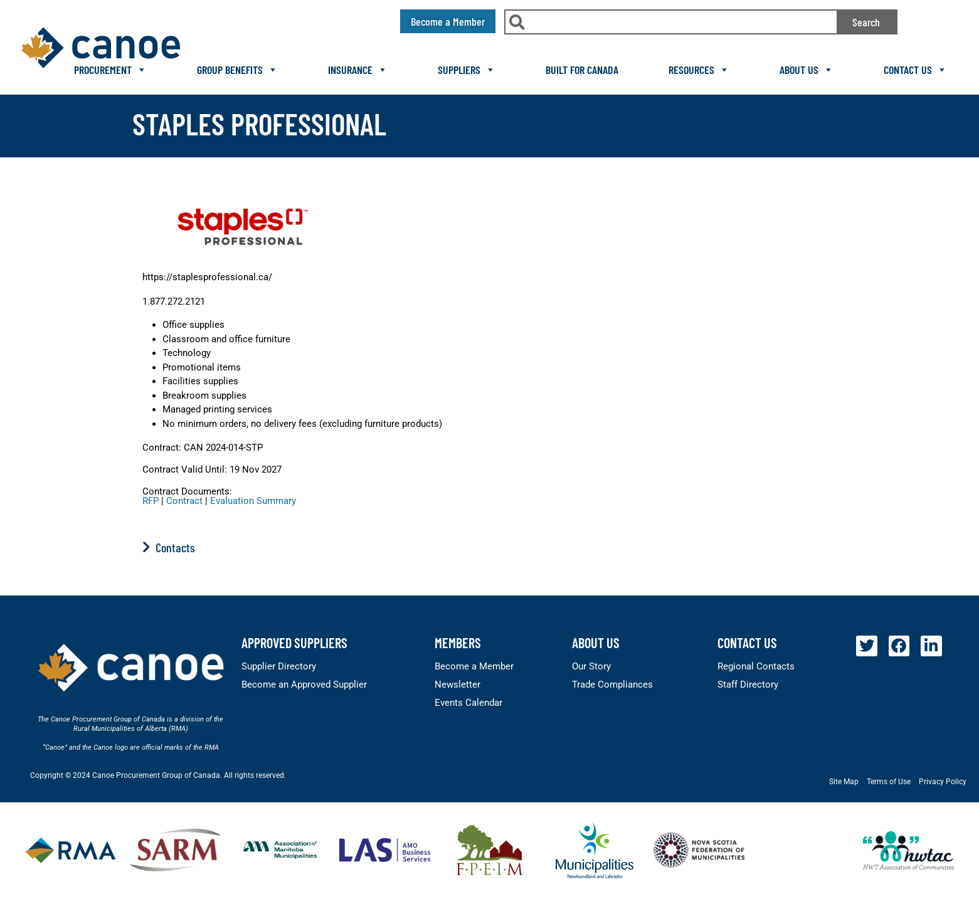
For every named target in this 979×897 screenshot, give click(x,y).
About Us (806, 70)
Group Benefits (237, 70)
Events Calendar (468, 702)
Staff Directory (747, 684)
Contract (184, 500)
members (458, 642)
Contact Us (915, 70)
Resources (699, 70)
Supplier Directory (278, 666)
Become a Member (474, 666)
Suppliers (466, 70)
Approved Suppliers (294, 642)
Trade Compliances (612, 684)
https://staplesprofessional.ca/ (207, 277)
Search (866, 22)
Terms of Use (889, 781)
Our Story (591, 666)
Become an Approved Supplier (304, 684)
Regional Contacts (756, 666)
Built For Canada (582, 69)
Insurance (358, 70)
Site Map (844, 781)
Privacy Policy (942, 781)
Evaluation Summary (253, 500)
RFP (150, 500)
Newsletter (457, 684)
